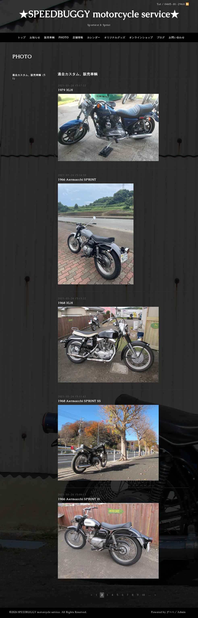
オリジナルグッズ (114, 37)
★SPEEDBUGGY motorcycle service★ (99, 14)
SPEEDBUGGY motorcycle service (39, 612)
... (149, 595)
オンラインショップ (141, 37)
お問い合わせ (176, 37)
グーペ (170, 612)
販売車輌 (49, 37)
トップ (22, 37)
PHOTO (64, 37)
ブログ (161, 37)
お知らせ (35, 37)
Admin (181, 612)
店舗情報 (78, 37)
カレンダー (93, 37)
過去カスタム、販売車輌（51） (28, 76)
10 (143, 595)
